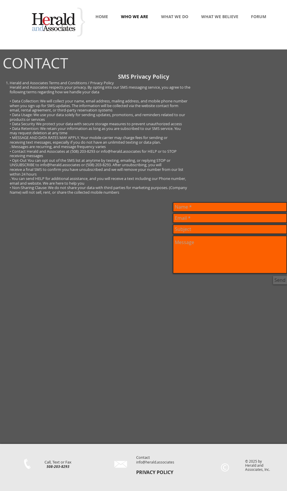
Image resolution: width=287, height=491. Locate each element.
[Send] (280, 280)
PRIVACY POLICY (154, 472)
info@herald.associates (155, 462)
